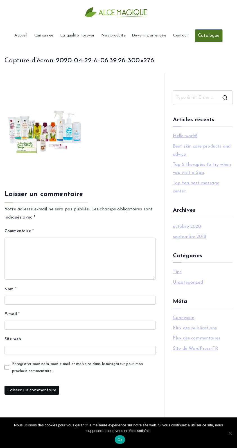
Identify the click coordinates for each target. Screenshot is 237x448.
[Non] (230, 433)
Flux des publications (195, 328)
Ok (120, 440)
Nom (10, 289)
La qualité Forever (77, 35)
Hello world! (185, 136)
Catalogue (208, 35)
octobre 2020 (187, 226)
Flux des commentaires (196, 338)
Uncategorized (188, 282)
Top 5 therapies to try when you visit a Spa (202, 168)
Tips (177, 272)
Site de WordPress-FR (195, 348)
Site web (12, 339)
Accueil (20, 35)
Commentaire (19, 231)
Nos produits (113, 35)
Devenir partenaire (149, 35)
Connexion (183, 318)
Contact (180, 35)
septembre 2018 (189, 237)
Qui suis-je (44, 35)
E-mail (12, 314)
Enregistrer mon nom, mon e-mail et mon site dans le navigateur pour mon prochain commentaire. (77, 367)
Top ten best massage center (196, 187)
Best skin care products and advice (202, 150)
